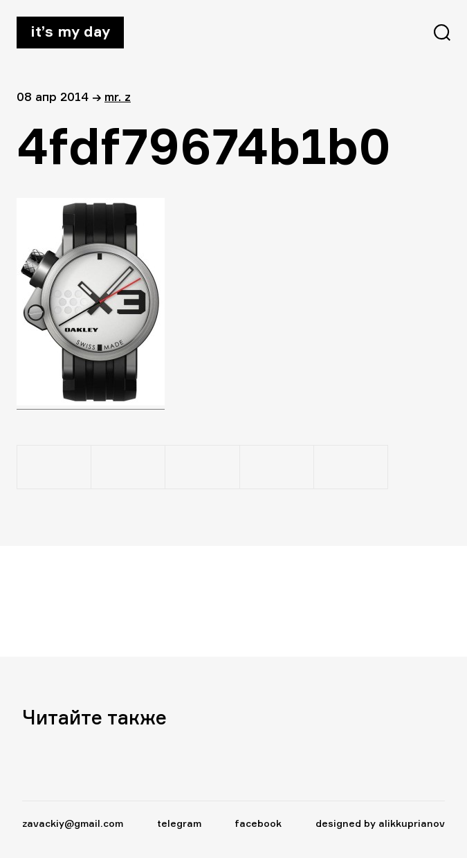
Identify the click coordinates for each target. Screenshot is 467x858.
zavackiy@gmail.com (72, 823)
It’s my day (70, 31)
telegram (179, 823)
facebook (258, 823)
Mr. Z (117, 96)
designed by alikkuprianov (380, 823)
